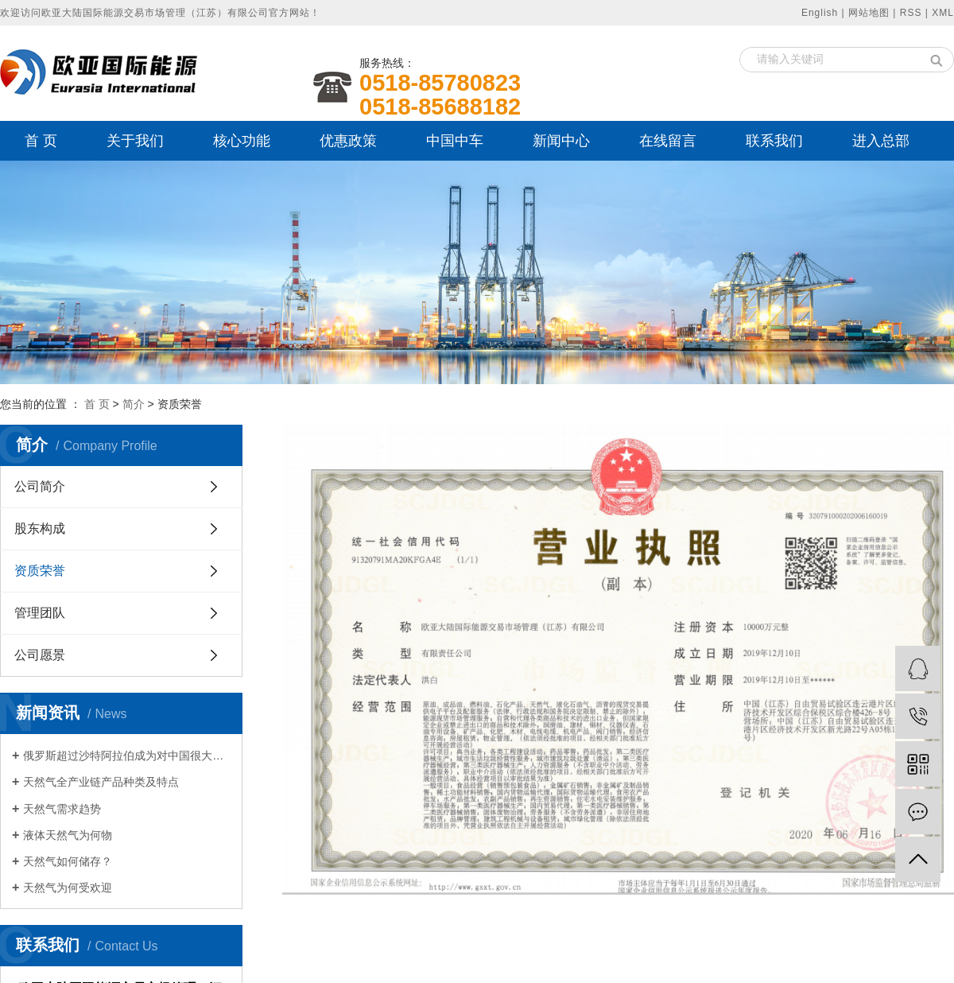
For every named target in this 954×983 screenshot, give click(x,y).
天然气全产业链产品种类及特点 (101, 781)
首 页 (41, 141)
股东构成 (39, 528)
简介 (133, 404)
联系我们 (774, 141)
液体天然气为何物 (67, 835)
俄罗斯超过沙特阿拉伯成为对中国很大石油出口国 (127, 755)
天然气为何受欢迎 (67, 887)
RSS (911, 12)
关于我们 (135, 141)
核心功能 (241, 141)
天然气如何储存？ (67, 861)
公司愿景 (39, 655)
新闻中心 (561, 141)
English (819, 12)
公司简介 (39, 486)
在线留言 (667, 141)
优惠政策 (348, 141)
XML (943, 12)
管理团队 (39, 613)
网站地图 (869, 12)
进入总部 (880, 141)
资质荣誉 (39, 570)
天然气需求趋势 (62, 808)
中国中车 (454, 141)
